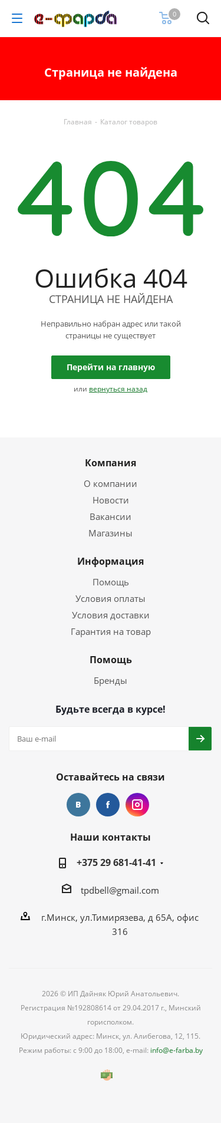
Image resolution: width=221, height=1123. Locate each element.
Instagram (137, 804)
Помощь (111, 582)
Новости (111, 500)
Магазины (110, 533)
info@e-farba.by (176, 1050)
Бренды (110, 680)
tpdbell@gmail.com (120, 890)
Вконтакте (78, 804)
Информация (110, 561)
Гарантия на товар (111, 631)
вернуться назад (118, 389)
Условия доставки (111, 615)
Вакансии (110, 516)
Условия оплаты (110, 598)
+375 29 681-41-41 (116, 862)
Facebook (108, 804)
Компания (110, 462)
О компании (110, 483)
